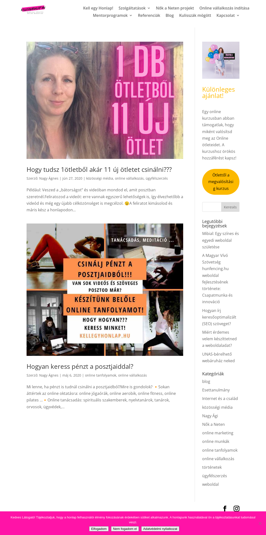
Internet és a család (220, 398)
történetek (212, 467)
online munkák (215, 441)
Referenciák (149, 16)
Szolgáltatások (132, 8)
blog (206, 381)
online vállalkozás (129, 178)
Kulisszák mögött (195, 16)
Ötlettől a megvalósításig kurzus (220, 181)
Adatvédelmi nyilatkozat (160, 529)
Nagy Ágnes (48, 178)
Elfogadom (99, 529)
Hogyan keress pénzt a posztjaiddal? (80, 366)
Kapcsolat (226, 16)
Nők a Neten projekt (175, 8)
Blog (170, 16)
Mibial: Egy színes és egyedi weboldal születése (220, 240)
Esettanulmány (216, 390)
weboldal (210, 484)
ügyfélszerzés (157, 178)
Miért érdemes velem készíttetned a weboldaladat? (219, 339)
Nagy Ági (210, 415)
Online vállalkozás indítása (224, 8)
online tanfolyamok (100, 375)
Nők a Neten (213, 424)
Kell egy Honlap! (98, 8)
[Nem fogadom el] (259, 523)
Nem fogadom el (125, 529)
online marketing (217, 433)
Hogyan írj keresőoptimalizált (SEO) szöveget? (219, 317)
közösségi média (99, 178)
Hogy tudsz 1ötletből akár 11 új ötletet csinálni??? (99, 169)
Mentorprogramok (110, 16)
